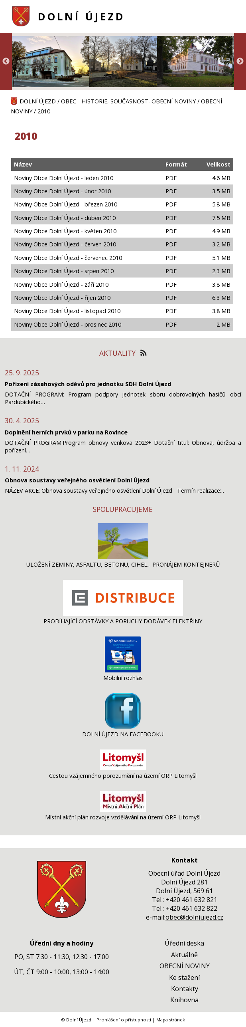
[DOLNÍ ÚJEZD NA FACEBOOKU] (123, 726)
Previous (6, 61)
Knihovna (184, 999)
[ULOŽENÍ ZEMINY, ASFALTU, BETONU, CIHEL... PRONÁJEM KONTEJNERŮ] (123, 557)
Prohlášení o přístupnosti (123, 1020)
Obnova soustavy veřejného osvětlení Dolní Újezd (77, 480)
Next (240, 61)
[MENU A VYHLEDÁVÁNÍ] (230, 16)
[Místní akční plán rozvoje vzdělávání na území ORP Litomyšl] (123, 809)
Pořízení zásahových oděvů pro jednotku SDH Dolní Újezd (88, 384)
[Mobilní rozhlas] (123, 670)
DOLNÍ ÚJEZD (81, 17)
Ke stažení (184, 977)
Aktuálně (184, 954)
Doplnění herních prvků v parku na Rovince (66, 432)
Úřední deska (184, 943)
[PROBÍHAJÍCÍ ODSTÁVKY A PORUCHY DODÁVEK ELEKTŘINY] (123, 613)
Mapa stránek (170, 1020)
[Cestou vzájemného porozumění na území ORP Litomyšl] (123, 768)
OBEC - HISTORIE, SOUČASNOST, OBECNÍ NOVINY (128, 101)
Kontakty (184, 988)
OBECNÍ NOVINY (184, 966)
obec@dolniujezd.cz (194, 917)
